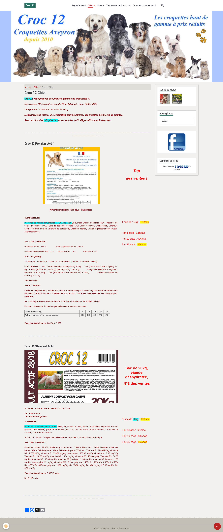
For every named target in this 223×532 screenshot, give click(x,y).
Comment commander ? (144, 5)
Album (165, 121)
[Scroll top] (217, 526)
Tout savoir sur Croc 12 (117, 5)
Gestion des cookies (120, 528)
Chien (90, 5)
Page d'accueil (79, 5)
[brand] (30, 5)
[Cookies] (6, 526)
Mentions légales (101, 528)
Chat (99, 5)
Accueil (27, 87)
